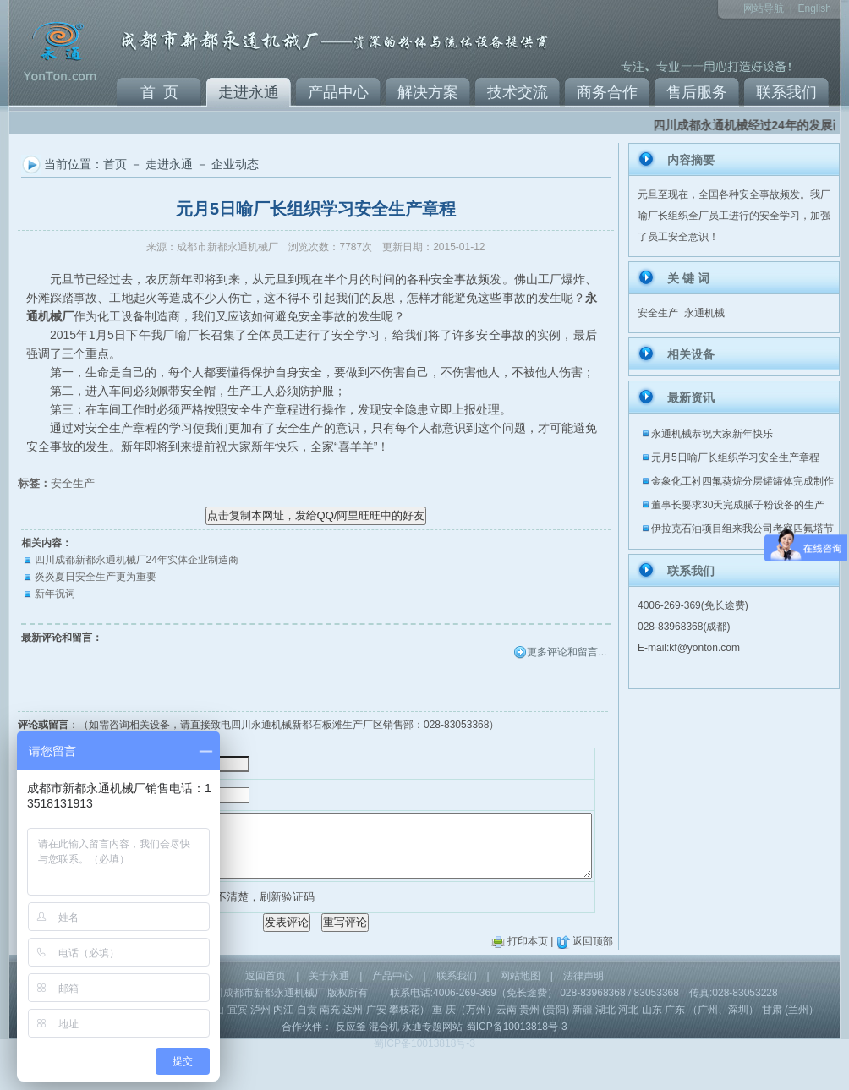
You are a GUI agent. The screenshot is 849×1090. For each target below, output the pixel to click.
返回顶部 (592, 979)
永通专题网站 (432, 1065)
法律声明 (583, 1014)
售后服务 (696, 92)
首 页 (159, 92)
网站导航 (763, 8)
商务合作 (607, 92)
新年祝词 (55, 594)
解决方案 (427, 92)
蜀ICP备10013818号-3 (516, 1065)
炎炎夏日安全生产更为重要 (95, 577)
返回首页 (265, 1014)
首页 (115, 164)
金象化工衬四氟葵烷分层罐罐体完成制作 (742, 481)
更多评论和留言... (566, 652)
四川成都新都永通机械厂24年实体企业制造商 (136, 560)
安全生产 (73, 483)
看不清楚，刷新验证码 (237, 922)
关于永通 (329, 1014)
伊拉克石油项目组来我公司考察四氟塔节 (742, 528)
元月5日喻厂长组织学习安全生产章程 (735, 457)
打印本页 (527, 979)
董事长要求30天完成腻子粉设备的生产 (737, 505)
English (813, 8)
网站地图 (520, 1014)
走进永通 (248, 92)
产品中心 (338, 92)
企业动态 (235, 164)
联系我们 (786, 92)
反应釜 (351, 1065)
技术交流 (517, 92)
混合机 (384, 1065)
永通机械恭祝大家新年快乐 (712, 434)
